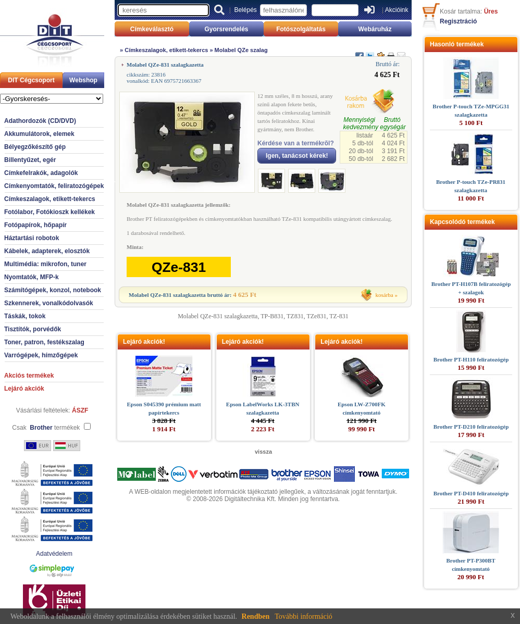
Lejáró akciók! (144, 341)
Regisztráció (458, 21)
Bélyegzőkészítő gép (35, 147)
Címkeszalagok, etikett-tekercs (49, 199)
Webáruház (375, 29)
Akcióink (396, 10)
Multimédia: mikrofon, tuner (45, 264)
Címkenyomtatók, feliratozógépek (54, 186)
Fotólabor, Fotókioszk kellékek (49, 212)
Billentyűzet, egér (30, 160)
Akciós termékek (29, 375)
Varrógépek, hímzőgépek (41, 355)
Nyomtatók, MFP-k (31, 277)
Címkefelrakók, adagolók (41, 173)
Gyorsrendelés (226, 29)
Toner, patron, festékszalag (44, 342)
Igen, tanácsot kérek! (297, 155)
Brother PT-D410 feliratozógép (471, 493)
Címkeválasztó (152, 29)
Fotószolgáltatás (301, 29)
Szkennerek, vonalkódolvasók (48, 303)
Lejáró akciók (24, 388)
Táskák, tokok (24, 316)
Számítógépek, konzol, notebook (52, 290)
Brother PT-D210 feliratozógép (471, 426)
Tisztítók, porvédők (32, 329)
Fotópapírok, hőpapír (35, 225)
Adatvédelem (54, 553)
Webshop (83, 80)
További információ (303, 616)
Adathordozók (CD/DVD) (40, 120)
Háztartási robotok (31, 238)
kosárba (384, 295)
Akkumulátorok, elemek (39, 134)
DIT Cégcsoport (31, 80)
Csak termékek (46, 427)
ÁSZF (80, 410)
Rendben (256, 616)
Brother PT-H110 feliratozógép (471, 359)
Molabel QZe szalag (241, 50)
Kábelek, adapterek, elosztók (47, 251)
